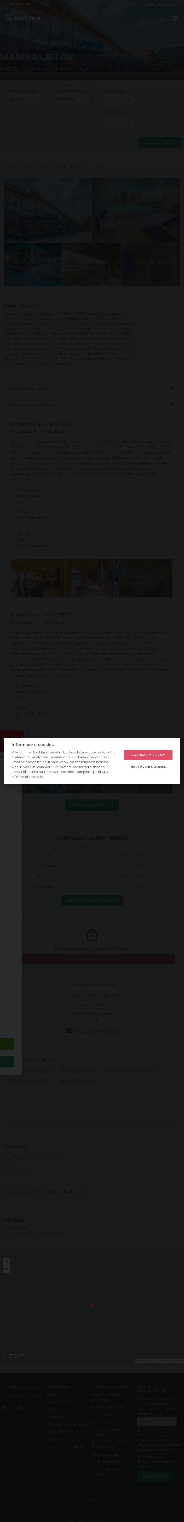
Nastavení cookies (148, 767)
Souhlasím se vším (148, 755)
